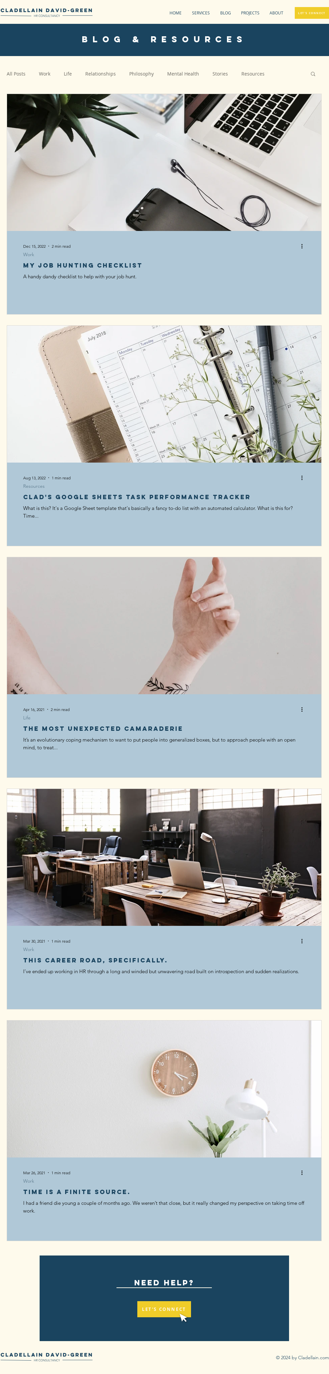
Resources (253, 74)
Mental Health (183, 74)
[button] (248, 13)
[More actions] (304, 246)
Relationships (100, 74)
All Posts (16, 74)
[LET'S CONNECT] (312, 13)
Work (44, 74)
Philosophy (141, 74)
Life (68, 74)
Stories (220, 74)
